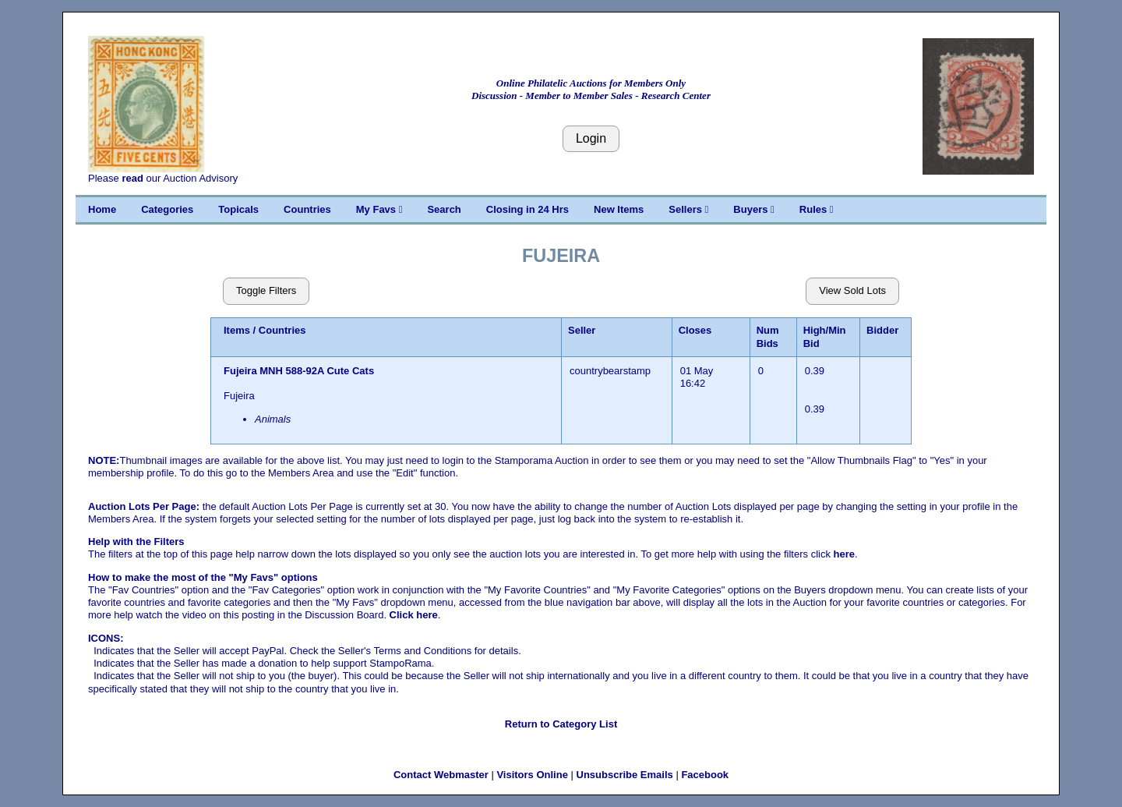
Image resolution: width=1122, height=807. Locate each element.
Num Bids (768, 336)
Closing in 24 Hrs (527, 209)
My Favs (379, 209)
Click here (414, 615)
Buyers (753, 209)
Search (443, 209)
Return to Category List (561, 724)
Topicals (238, 209)
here (844, 554)
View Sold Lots (852, 290)
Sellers (688, 209)
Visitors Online (532, 774)
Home (102, 209)
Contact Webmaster (441, 774)
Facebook (705, 774)
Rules (816, 209)
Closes (695, 330)
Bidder (882, 330)
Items (237, 330)
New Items (619, 209)
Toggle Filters (266, 290)
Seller (581, 330)
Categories (167, 209)
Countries (307, 209)
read (132, 178)
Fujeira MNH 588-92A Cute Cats (300, 371)
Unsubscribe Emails (625, 774)
